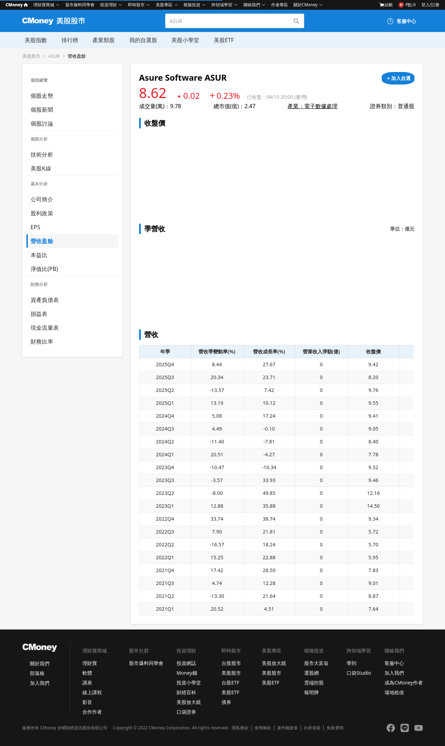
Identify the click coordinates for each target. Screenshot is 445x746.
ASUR (54, 56)
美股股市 (31, 56)
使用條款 (262, 728)
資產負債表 (45, 300)
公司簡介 (42, 199)
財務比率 (42, 341)
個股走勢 (42, 95)
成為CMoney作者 (404, 682)
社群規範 (312, 728)
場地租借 (394, 692)
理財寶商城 (43, 5)
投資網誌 (186, 663)
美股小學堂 (181, 40)
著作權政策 (287, 728)
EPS (35, 227)
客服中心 (394, 663)
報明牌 (311, 692)
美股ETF (219, 40)
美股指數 (33, 40)
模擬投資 (192, 5)
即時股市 (136, 5)
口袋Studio (359, 672)
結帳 (386, 5)
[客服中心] (401, 21)
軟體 (87, 672)
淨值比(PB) (44, 269)
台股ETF (230, 682)
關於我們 (39, 663)
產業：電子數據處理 (313, 106)
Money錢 (187, 672)
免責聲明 (334, 728)
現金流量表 (45, 327)
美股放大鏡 (189, 702)
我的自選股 (139, 40)
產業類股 (100, 40)
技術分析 (42, 154)
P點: (406, 5)
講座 (87, 682)
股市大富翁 (316, 663)
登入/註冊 (430, 5)
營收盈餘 (77, 56)
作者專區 (279, 5)
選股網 (311, 672)
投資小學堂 (189, 682)
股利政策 (42, 213)
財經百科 (186, 692)
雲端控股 (314, 682)
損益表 (39, 314)
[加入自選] (398, 78)
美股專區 (164, 5)
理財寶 (89, 663)
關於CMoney (305, 5)
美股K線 (41, 168)
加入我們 (39, 683)
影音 (87, 702)
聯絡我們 (251, 5)
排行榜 (66, 40)
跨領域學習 (221, 5)
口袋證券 (186, 711)
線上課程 (92, 692)
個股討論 (42, 123)
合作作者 (92, 711)
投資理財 (108, 5)
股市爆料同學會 (80, 5)
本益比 (39, 255)
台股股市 (231, 663)
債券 (226, 702)
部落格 (37, 673)
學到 (351, 663)
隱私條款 (240, 728)
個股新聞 (42, 109)
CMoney (17, 5)
